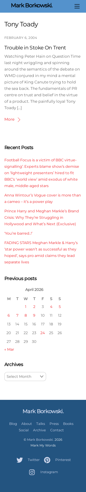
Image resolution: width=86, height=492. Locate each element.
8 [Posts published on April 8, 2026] (26, 315)
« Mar (9, 349)
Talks (40, 423)
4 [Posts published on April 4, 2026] (51, 306)
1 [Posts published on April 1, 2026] (25, 306)
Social (24, 430)
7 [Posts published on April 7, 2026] (17, 315)
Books (68, 423)
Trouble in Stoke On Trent (35, 48)
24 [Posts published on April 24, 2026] (42, 332)
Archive (39, 430)
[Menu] (77, 6)
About (26, 423)
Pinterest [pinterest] (56, 460)
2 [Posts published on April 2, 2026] (34, 306)
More (9, 119)
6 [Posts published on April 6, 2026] (9, 315)
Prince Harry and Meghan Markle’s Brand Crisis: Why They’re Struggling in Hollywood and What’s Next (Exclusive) (41, 217)
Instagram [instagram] (42, 472)
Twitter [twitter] (27, 460)
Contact (57, 430)
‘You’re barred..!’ (18, 233)
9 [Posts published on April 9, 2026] (34, 315)
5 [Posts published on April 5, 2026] (60, 306)
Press (54, 423)
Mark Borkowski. (40, 439)
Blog (13, 423)
